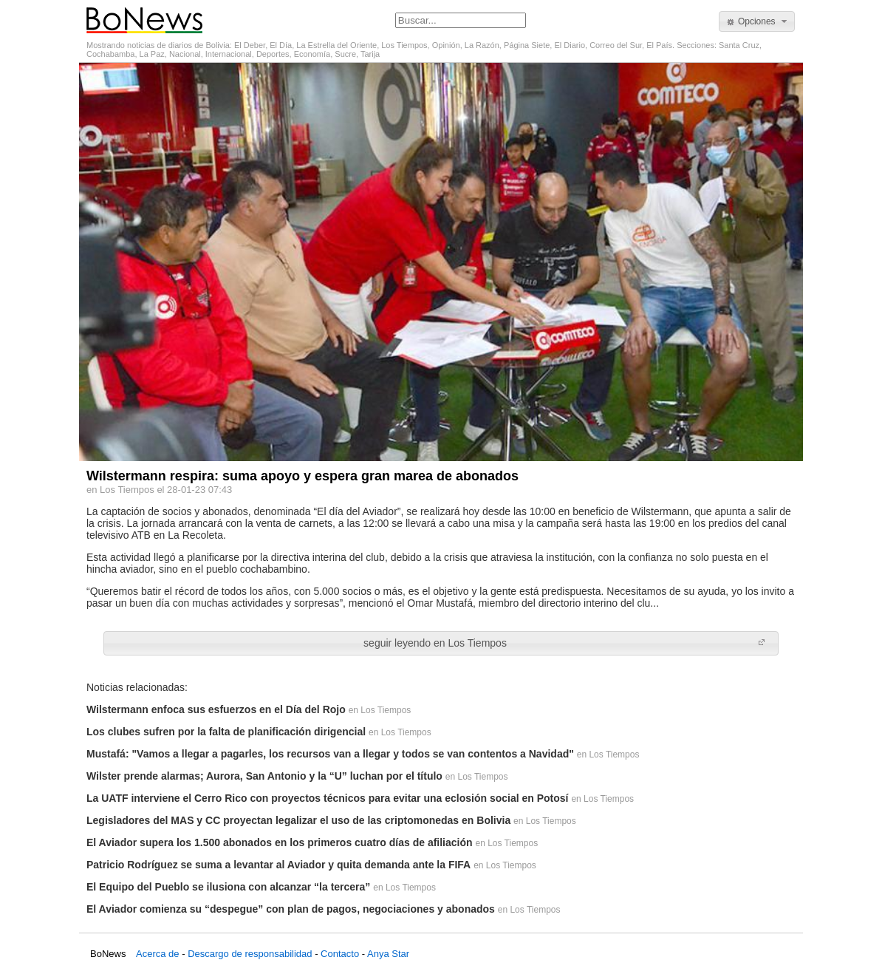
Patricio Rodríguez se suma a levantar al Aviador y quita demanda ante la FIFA (278, 865)
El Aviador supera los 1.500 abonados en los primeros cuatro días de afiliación (279, 842)
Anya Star (388, 953)
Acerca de (158, 953)
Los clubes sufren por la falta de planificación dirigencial (226, 732)
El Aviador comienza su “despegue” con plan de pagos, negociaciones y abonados (290, 909)
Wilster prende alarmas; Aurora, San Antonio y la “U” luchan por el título (264, 776)
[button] (757, 21)
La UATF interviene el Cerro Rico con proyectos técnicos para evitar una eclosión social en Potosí (327, 798)
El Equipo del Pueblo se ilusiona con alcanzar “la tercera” (228, 887)
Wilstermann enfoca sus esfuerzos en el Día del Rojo (216, 709)
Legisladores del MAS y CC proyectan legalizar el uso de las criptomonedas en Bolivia (298, 820)
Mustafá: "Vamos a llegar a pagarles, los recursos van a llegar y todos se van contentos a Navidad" (330, 754)
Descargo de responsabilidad (250, 953)
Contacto (340, 953)
